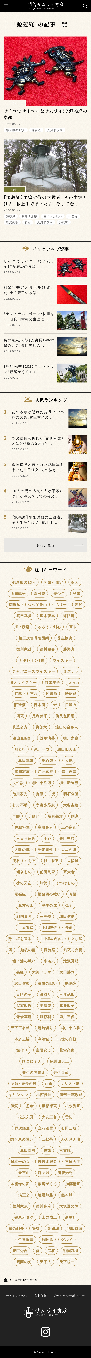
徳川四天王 (59, 1061)
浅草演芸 (47, 738)
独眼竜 (47, 1239)
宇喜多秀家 (45, 805)
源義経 (36, 130)
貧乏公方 (20, 727)
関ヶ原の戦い (22, 1139)
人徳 (69, 760)
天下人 (45, 1261)
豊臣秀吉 (20, 1250)
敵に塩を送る (20, 938)
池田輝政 (74, 1228)
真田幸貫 (24, 615)
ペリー (61, 604)
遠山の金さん (67, 727)
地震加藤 (45, 1195)
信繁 (47, 1150)
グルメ (67, 1239)
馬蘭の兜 (24, 1261)
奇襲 (73, 894)
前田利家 (47, 871)
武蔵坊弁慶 (29, 216)
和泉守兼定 (53, 582)
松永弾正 (72, 1105)
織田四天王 (66, 749)
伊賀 (14, 1105)
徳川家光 (20, 793)
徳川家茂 (24, 649)
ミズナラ (71, 671)
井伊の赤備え (33, 1072)
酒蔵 (20, 715)
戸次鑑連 (22, 1128)
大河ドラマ (55, 130)
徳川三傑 (67, 1016)
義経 (28, 222)
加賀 (43, 883)
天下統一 (67, 1261)
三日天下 (72, 1161)
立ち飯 (77, 938)
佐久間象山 (37, 604)
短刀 (75, 582)
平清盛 (45, 1005)
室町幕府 (45, 827)
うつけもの (65, 883)
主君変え (43, 1050)
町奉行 (20, 749)
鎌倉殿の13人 (15, 130)
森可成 (39, 593)
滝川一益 (41, 749)
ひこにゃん (32, 1061)
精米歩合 (52, 682)
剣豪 (75, 816)
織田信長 (67, 916)
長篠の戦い (47, 983)
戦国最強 (24, 916)
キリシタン (18, 1094)
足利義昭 (39, 715)
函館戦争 (18, 593)
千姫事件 (45, 849)
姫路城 (53, 1228)
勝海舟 (69, 649)
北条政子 (67, 1005)
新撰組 (71, 1217)
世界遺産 (26, 927)
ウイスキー (62, 660)
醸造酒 (20, 704)
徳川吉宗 (68, 771)
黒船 (78, 604)
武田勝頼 (67, 972)
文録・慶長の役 (24, 1083)
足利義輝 (55, 816)
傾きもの (24, 871)
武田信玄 (22, 983)
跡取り (45, 994)
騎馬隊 (71, 983)
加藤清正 (73, 1183)
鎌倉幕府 (24, 1016)
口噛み (71, 704)
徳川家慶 (70, 738)
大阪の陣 (22, 849)
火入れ (74, 682)
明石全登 (71, 793)
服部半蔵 (49, 1105)
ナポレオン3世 (32, 660)
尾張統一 (22, 894)
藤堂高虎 (67, 1050)
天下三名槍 (20, 1027)
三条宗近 (68, 827)
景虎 (69, 927)
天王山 (24, 1172)
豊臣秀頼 (67, 838)
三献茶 (47, 1139)
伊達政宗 (25, 1239)
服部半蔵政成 (71, 1094)
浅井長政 (51, 860)
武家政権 (24, 1005)
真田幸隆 (26, 760)
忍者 (30, 1105)
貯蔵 (18, 693)
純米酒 (51, 693)
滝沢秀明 (12, 222)
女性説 (18, 782)
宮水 (34, 693)
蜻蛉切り (45, 1027)
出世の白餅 (67, 1039)
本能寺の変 (20, 1183)
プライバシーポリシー (69, 1295)
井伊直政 (61, 1072)
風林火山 (26, 905)
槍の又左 (24, 883)
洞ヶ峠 (43, 1172)
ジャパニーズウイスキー (33, 671)
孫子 (69, 905)
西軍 (48, 1083)
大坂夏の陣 (68, 1206)
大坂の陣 (69, 849)
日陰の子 (24, 994)
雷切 (69, 1117)
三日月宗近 (26, 838)
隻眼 (39, 793)
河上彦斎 (22, 626)
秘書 (76, 593)
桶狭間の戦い (49, 894)
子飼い (34, 816)
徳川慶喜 (47, 649)
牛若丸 (73, 216)
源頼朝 (63, 222)
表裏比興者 (47, 1161)
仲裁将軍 (22, 827)
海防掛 (69, 615)
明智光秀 (65, 1172)
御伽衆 (41, 727)
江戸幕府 (45, 771)
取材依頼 (41, 1295)
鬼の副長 (16, 1228)
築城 (36, 1228)
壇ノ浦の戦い (52, 216)
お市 (32, 860)
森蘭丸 (14, 604)
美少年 (59, 593)
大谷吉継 (70, 805)
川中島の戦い (51, 938)
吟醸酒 (71, 693)
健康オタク (24, 1217)
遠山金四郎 (22, 738)
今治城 (43, 1039)
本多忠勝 (22, 1039)
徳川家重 (22, 771)
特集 (14, 189)
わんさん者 (71, 1139)
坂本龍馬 (47, 615)
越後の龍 (28, 949)
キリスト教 (70, 1083)
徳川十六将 (70, 1027)
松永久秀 (26, 1117)
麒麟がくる (47, 1183)
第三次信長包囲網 (34, 638)
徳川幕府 (43, 1206)
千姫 (47, 838)
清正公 (24, 1195)
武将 (14, 103)
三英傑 (45, 916)
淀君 (16, 860)
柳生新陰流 (68, 782)
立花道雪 (45, 1128)
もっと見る (45, 545)
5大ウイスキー (24, 682)
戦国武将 (71, 1250)
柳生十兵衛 (41, 782)
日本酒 (39, 704)
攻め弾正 (49, 760)
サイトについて (17, 1295)
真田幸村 (28, 1150)
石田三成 (68, 1128)
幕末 (73, 626)
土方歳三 (49, 1217)
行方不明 (20, 805)
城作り (22, 1050)
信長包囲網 (65, 715)
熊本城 (67, 1195)
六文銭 (65, 1150)
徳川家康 (20, 1206)
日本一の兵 (20, 1161)
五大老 (69, 871)
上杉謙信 (49, 927)
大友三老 (49, 1117)
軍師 (16, 816)
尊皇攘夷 (64, 638)
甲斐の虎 (49, 905)
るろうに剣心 (49, 626)
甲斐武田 (67, 994)
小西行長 (44, 1094)
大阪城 (73, 860)
